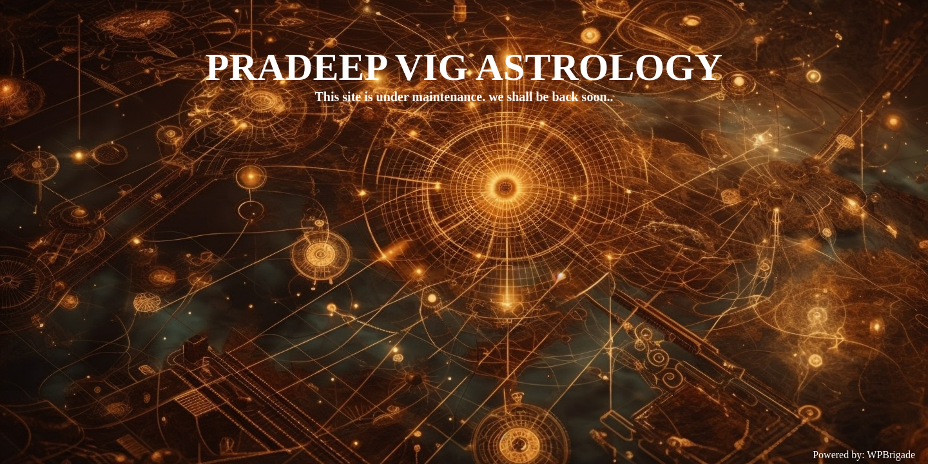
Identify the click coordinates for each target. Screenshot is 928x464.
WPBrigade (891, 454)
